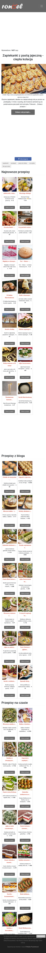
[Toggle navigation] (41, 6)
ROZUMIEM (41, 936)
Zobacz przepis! (9, 207)
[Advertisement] (23, 30)
